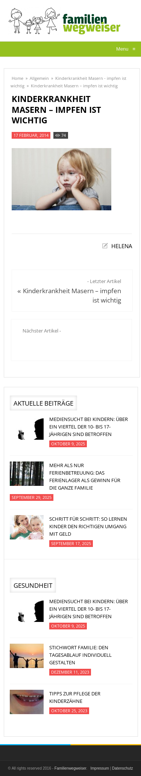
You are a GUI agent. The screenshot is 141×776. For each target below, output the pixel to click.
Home (17, 78)
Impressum (99, 768)
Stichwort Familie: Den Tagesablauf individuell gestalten (80, 655)
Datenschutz (122, 768)
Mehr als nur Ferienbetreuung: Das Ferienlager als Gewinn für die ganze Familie (84, 476)
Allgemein (39, 78)
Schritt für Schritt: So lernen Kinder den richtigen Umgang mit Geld (88, 526)
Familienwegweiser (70, 768)
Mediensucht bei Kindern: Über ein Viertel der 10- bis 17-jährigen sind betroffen (88, 426)
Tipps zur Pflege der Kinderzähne (74, 697)
